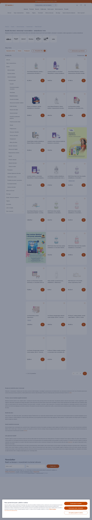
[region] (46, 508)
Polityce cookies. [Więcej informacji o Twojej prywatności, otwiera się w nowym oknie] (52, 509)
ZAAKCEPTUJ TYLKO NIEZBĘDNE (76, 508)
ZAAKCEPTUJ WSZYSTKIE (76, 503)
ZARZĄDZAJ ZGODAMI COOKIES (76, 513)
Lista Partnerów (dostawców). (10, 510)
